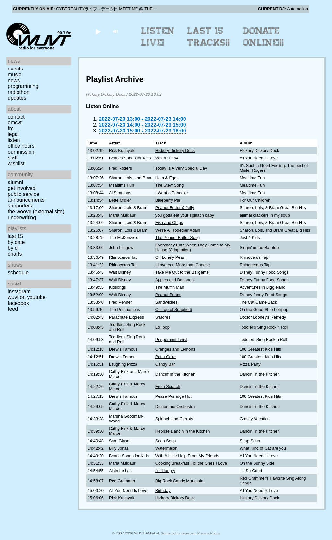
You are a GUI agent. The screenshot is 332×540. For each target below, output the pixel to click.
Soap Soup (165, 440)
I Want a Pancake (171, 192)
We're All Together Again (177, 230)
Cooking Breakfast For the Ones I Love (191, 463)
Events (15, 68)
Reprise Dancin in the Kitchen (182, 431)
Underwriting (22, 217)
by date (16, 242)
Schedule (18, 272)
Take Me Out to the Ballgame (182, 272)
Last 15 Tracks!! (208, 36)
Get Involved (21, 188)
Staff (13, 157)
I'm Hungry (165, 470)
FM (11, 128)
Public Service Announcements (26, 197)
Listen (14, 140)
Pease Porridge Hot (173, 396)
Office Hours (21, 146)
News (14, 80)
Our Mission (21, 152)
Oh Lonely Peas (170, 257)
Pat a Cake (165, 356)
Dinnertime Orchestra (175, 406)
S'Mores (163, 317)
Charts (15, 254)
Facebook (18, 303)
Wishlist (16, 163)
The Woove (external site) (36, 211)
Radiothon (19, 92)
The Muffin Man (169, 287)
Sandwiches (166, 302)
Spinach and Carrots (174, 418)
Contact (16, 116)
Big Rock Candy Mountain (179, 480)
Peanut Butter (168, 294)
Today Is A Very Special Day (181, 168)
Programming (23, 86)
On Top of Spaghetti (173, 309)
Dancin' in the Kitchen (175, 374)
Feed (13, 309)
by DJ (13, 248)
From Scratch (167, 386)
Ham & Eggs (167, 177)
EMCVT (15, 122)
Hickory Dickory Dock (105, 94)
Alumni (15, 182)
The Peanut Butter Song (177, 237)
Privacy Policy (208, 533)
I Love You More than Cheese (182, 264)
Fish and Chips (169, 222)
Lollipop (162, 327)
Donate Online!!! (263, 36)
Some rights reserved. (178, 533)
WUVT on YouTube (27, 297)
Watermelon (166, 448)
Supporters (20, 205)
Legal (13, 134)
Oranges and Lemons (175, 349)
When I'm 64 (166, 158)
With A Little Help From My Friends (187, 455)
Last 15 (15, 236)
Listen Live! (158, 36)
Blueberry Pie (167, 200)
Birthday (163, 490)
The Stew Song (169, 185)
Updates (17, 98)
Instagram (19, 291)
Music (14, 74)
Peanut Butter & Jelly (174, 207)
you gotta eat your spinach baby (184, 215)
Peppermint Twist (171, 339)
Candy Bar (165, 364)
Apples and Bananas (174, 279)
